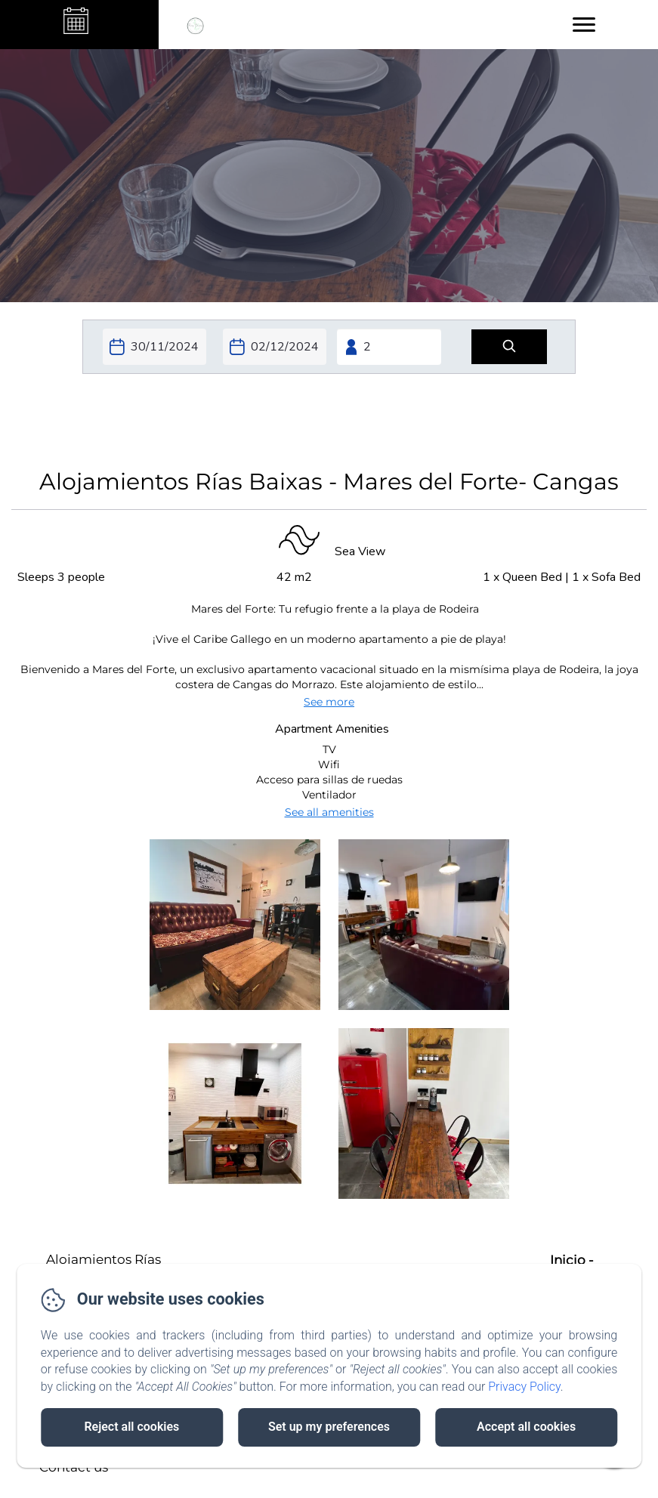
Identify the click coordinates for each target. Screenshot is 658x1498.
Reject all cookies (131, 1426)
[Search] (509, 347)
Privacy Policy (524, 1386)
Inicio (567, 1260)
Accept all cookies (526, 1426)
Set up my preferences (329, 1426)
